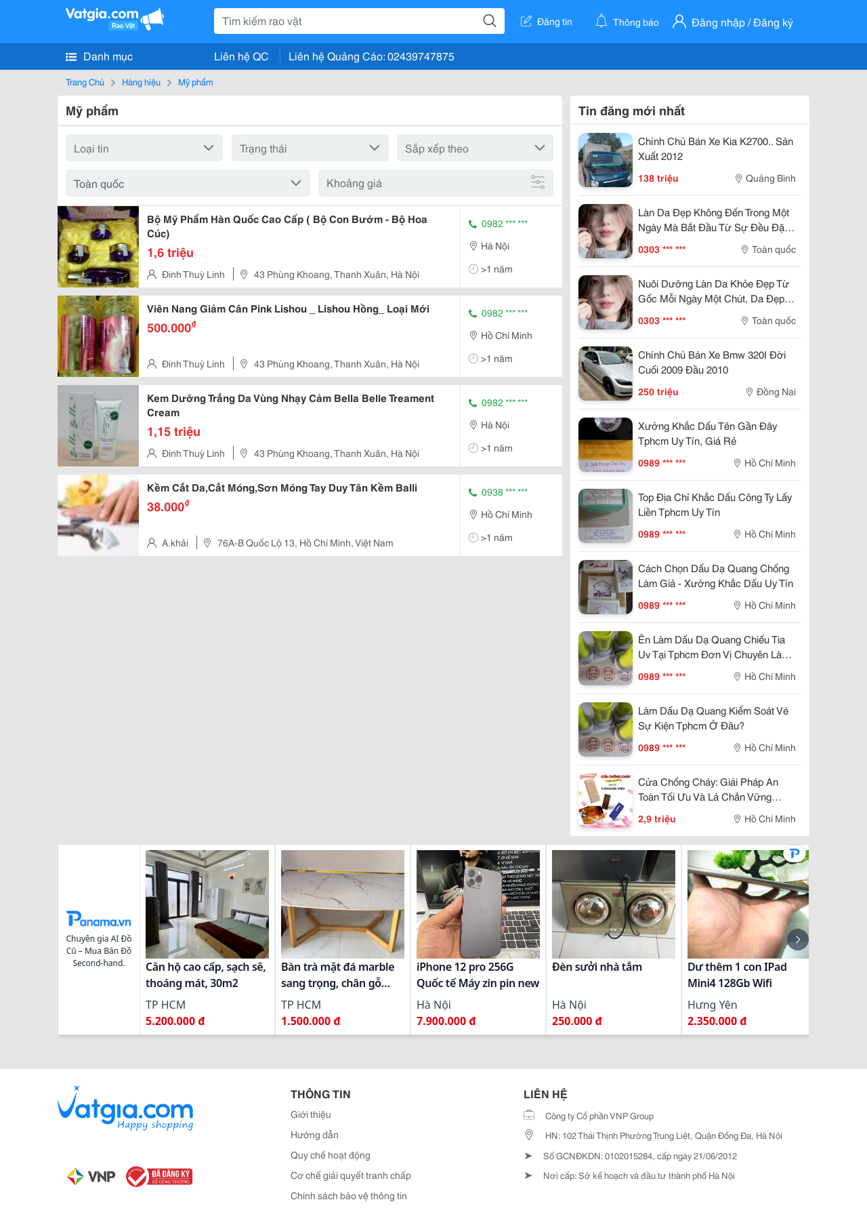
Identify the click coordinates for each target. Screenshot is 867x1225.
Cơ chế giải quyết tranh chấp (351, 1175)
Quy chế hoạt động (331, 1154)
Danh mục (99, 55)
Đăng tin (546, 21)
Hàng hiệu (141, 81)
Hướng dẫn (315, 1134)
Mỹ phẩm (195, 81)
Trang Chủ (85, 81)
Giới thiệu (311, 1114)
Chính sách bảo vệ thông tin (349, 1195)
